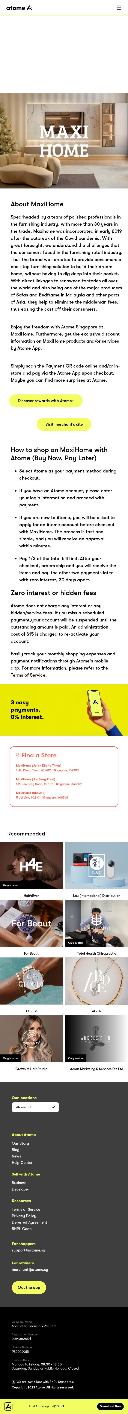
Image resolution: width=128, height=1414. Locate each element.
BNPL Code (22, 1229)
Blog (16, 1150)
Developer (20, 1189)
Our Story (20, 1143)
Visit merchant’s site (64, 424)
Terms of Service (26, 1209)
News (16, 1156)
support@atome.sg (28, 1250)
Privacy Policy (24, 1216)
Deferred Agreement (29, 1222)
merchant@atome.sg (30, 1269)
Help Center (22, 1162)
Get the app (29, 1287)
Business (19, 1183)
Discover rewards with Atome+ (46, 400)
